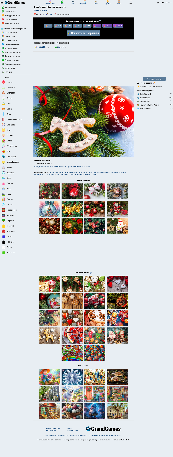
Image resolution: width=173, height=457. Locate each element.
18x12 (107, 25)
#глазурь (87, 167)
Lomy (50, 14)
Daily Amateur (143, 98)
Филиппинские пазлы (11, 56)
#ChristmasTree (70, 172)
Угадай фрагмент (10, 48)
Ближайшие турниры (145, 90)
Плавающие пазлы (10, 60)
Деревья (8, 220)
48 (48, 25)
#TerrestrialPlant (54, 175)
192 (68, 25)
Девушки (8, 93)
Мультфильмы (10, 162)
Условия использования (78, 450)
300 (77, 25)
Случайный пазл (9, 19)
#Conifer (94, 175)
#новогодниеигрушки (58, 167)
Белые (7, 247)
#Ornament (114, 172)
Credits (69, 443)
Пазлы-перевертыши (11, 64)
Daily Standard (144, 94)
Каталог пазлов (9, 8)
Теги (5, 77)
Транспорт (9, 156)
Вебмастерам (51, 445)
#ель (82, 167)
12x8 (96, 25)
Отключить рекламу (154, 79)
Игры (6, 188)
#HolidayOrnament (82, 172)
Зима (6, 114)
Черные (8, 242)
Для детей (9, 125)
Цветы (7, 82)
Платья (7, 183)
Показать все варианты (83, 33)
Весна (7, 98)
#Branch (92, 172)
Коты (6, 130)
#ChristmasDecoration (102, 172)
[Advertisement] (83, 69)
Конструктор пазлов (11, 15)
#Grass (46, 175)
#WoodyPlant (38, 175)
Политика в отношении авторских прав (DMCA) (105, 450)
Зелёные (8, 252)
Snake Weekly (143, 101)
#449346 (40, 47)
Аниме (7, 167)
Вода (6, 178)
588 (87, 25)
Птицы (7, 204)
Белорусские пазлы (11, 44)
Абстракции (9, 146)
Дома (7, 140)
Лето (6, 103)
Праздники (9, 210)
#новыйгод (47, 167)
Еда (6, 151)
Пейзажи (8, 87)
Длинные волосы (12, 119)
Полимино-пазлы (10, 40)
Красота (8, 172)
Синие (7, 236)
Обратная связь (73, 445)
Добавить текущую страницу (149, 86)
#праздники (38, 167)
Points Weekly (144, 108)
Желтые (8, 226)
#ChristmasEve (74, 175)
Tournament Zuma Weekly (148, 105)
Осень (7, 109)
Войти (168, 3)
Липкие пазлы (8, 36)
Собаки (7, 135)
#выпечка (76, 167)
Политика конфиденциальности (56, 450)
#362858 (60, 47)
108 (58, 25)
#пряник (69, 167)
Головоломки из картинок (13, 29)
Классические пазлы (11, 52)
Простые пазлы (9, 32)
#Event (81, 175)
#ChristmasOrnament (57, 172)
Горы (6, 194)
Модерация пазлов (10, 23)
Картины (8, 215)
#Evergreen (122, 172)
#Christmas (64, 175)
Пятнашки (7, 72)
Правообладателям (53, 443)
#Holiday (87, 175)
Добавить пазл (9, 12)
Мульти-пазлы (8, 68)
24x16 (118, 25)
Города (7, 199)
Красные (8, 231)
